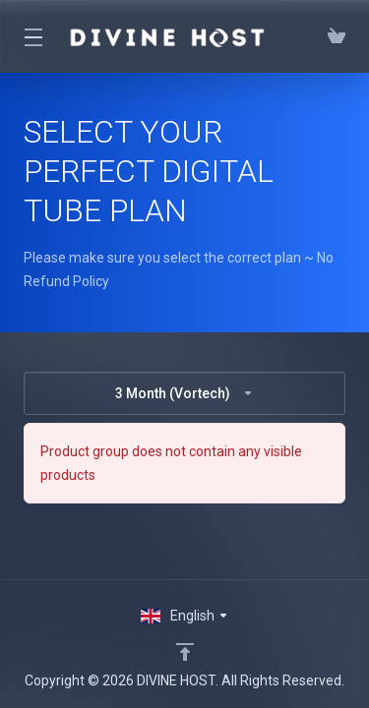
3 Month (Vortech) (184, 393)
